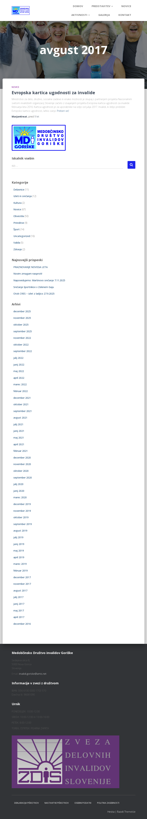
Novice (126, 6)
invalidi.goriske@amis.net (32, 673)
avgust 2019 (20, 530)
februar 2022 (20, 391)
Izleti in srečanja (22, 196)
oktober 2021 (21, 404)
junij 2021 (18, 430)
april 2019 (18, 557)
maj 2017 (18, 610)
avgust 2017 (20, 590)
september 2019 (22, 524)
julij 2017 (18, 597)
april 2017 (18, 617)
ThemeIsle (129, 811)
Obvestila (18, 216)
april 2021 (18, 444)
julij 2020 (18, 484)
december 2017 (22, 577)
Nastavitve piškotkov (57, 802)
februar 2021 (20, 450)
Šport (16, 229)
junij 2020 (18, 490)
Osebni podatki (82, 802)
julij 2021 (18, 424)
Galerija (104, 15)
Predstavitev (102, 6)
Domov (78, 6)
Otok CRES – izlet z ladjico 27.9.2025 (34, 293)
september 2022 (22, 351)
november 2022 (22, 337)
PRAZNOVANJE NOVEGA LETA (30, 267)
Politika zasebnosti (108, 802)
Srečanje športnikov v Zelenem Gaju (33, 287)
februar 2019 (20, 570)
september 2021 (22, 411)
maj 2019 (18, 550)
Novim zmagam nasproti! (27, 273)
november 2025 (22, 318)
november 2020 (22, 464)
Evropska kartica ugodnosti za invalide (53, 92)
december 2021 (22, 397)
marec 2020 (20, 497)
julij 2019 (18, 537)
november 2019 (22, 510)
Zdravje (17, 249)
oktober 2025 (21, 324)
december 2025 (22, 311)
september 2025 (22, 331)
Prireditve (18, 222)
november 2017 (22, 583)
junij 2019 (18, 544)
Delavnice (18, 189)
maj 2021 (18, 437)
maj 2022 (18, 371)
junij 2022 (18, 364)
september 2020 (22, 477)
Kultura (17, 202)
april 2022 (18, 377)
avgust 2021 (20, 417)
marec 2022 (20, 384)
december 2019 (22, 504)
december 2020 (22, 457)
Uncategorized (21, 236)
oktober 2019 (21, 517)
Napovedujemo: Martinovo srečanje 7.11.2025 (39, 280)
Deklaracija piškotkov (26, 802)
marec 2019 (20, 563)
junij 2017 (18, 603)
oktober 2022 (21, 344)
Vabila (16, 242)
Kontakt (124, 15)
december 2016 (22, 623)
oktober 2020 (21, 470)
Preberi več (63, 110)
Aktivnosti (80, 15)
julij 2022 (18, 357)
